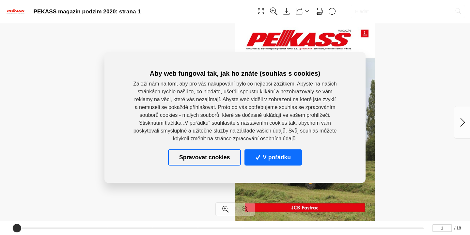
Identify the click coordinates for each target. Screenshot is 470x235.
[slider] (17, 228)
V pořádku (273, 157)
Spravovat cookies (204, 157)
